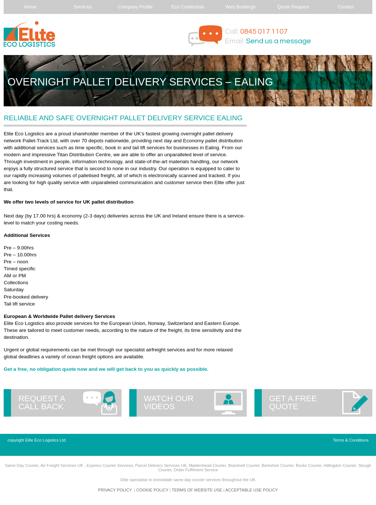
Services (83, 7)
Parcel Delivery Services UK (161, 465)
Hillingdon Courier (339, 465)
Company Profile (135, 7)
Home (30, 7)
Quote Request (293, 7)
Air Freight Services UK (62, 465)
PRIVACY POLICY (115, 490)
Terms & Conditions (351, 440)
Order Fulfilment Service (196, 470)
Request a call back (41, 402)
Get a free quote (293, 402)
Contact (346, 7)
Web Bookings (240, 7)
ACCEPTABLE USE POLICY (251, 490)
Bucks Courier (308, 465)
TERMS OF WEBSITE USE (197, 490)
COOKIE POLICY (152, 490)
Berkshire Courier (277, 465)
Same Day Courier (21, 465)
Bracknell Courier (243, 465)
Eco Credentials (188, 7)
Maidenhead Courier (207, 465)
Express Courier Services (110, 465)
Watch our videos (169, 402)
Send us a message (278, 41)
